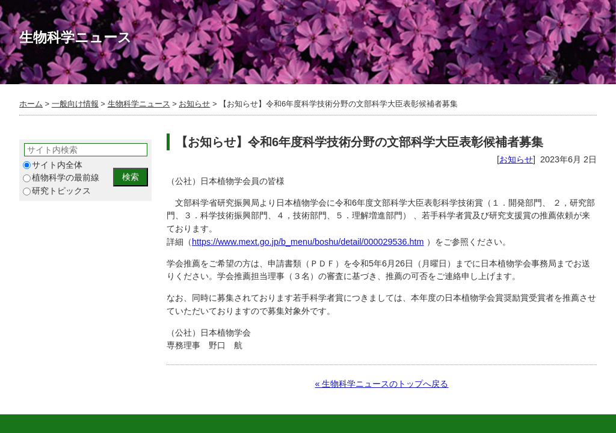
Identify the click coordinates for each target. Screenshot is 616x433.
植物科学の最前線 (61, 177)
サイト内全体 (52, 165)
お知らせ (194, 103)
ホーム (31, 103)
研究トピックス (57, 190)
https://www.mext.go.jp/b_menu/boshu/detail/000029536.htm (308, 242)
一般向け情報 (75, 103)
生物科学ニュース (139, 103)
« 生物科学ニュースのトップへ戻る (381, 383)
